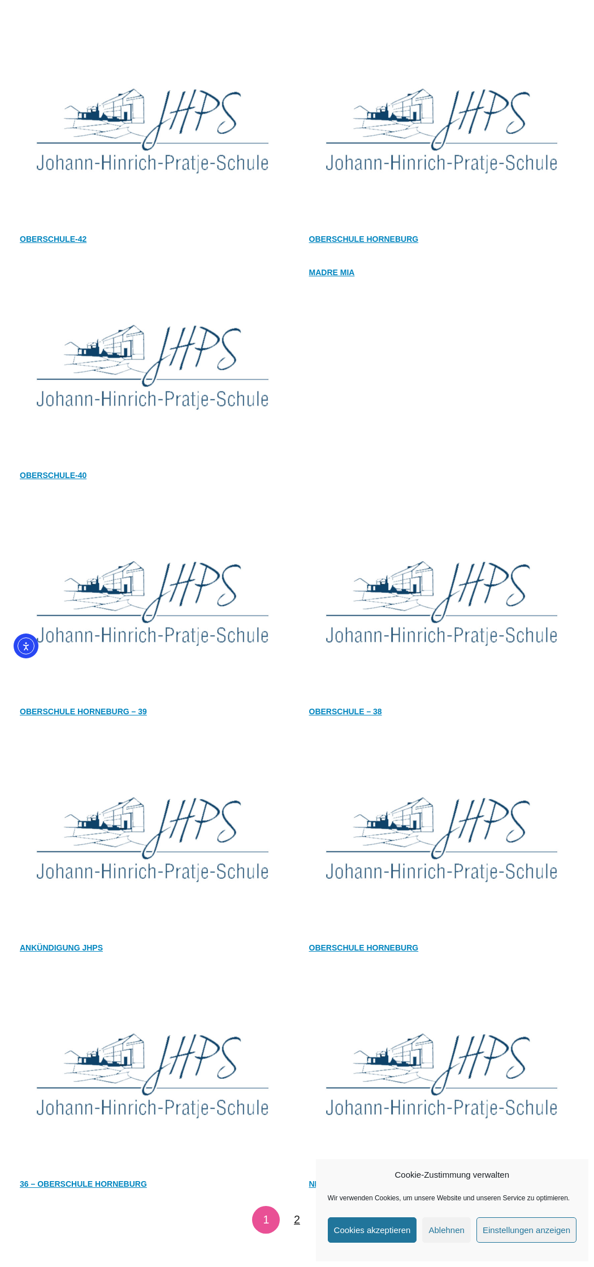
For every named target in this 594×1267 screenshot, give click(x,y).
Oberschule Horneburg (364, 239)
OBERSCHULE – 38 (345, 711)
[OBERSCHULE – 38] (442, 510)
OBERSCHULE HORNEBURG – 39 (83, 711)
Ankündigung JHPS (61, 947)
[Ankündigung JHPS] (152, 747)
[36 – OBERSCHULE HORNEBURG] (152, 983)
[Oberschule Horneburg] (442, 38)
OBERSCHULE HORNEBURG (364, 947)
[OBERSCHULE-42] (152, 38)
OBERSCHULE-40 (53, 475)
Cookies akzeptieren (372, 1230)
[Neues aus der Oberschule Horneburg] (442, 983)
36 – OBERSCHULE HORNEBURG (83, 1183)
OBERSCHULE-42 (53, 239)
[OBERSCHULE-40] (152, 274)
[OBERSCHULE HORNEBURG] (442, 747)
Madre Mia (332, 272)
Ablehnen (446, 1230)
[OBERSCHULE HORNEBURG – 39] (152, 510)
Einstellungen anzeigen (526, 1230)
